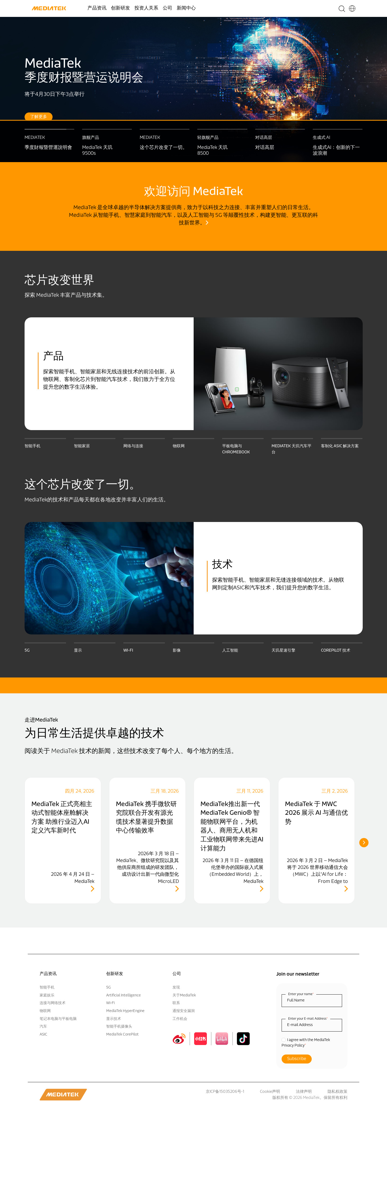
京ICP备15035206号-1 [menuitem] (225, 1092)
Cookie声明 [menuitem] (270, 1092)
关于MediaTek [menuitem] (184, 995)
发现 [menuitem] (176, 988)
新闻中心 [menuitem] (186, 8)
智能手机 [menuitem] (47, 988)
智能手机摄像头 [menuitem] (119, 1027)
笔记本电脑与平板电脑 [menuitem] (58, 1019)
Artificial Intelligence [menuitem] (123, 995)
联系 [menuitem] (176, 1003)
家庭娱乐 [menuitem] (47, 995)
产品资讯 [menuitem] (96, 8)
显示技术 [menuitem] (113, 1019)
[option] (193, 89)
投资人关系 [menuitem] (146, 8)
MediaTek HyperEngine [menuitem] (125, 1011)
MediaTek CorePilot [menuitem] (122, 1035)
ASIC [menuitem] (43, 1035)
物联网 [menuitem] (45, 1011)
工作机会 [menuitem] (179, 1019)
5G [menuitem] (108, 988)
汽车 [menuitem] (43, 1027)
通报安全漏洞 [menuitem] (183, 1011)
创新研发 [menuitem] (120, 8)
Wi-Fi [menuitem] (110, 1003)
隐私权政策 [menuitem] (337, 1092)
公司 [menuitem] (167, 8)
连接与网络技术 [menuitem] (53, 1003)
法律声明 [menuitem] (304, 1092)
